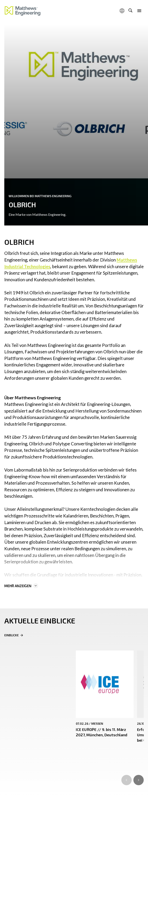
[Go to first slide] (138, 780)
